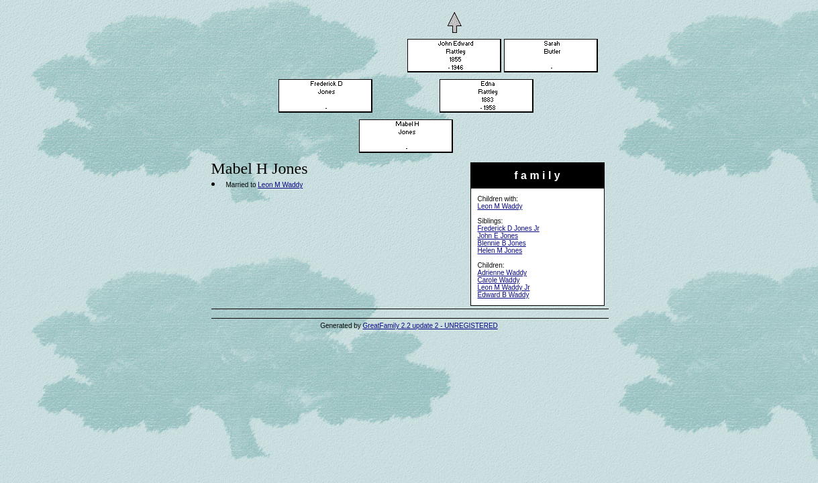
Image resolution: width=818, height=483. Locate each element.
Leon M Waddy (500, 206)
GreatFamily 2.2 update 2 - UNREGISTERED (430, 325)
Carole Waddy (499, 280)
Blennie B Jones (502, 243)
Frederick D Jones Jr (509, 228)
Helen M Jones (500, 250)
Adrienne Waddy (502, 272)
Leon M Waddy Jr (504, 287)
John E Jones (498, 235)
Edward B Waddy (503, 295)
